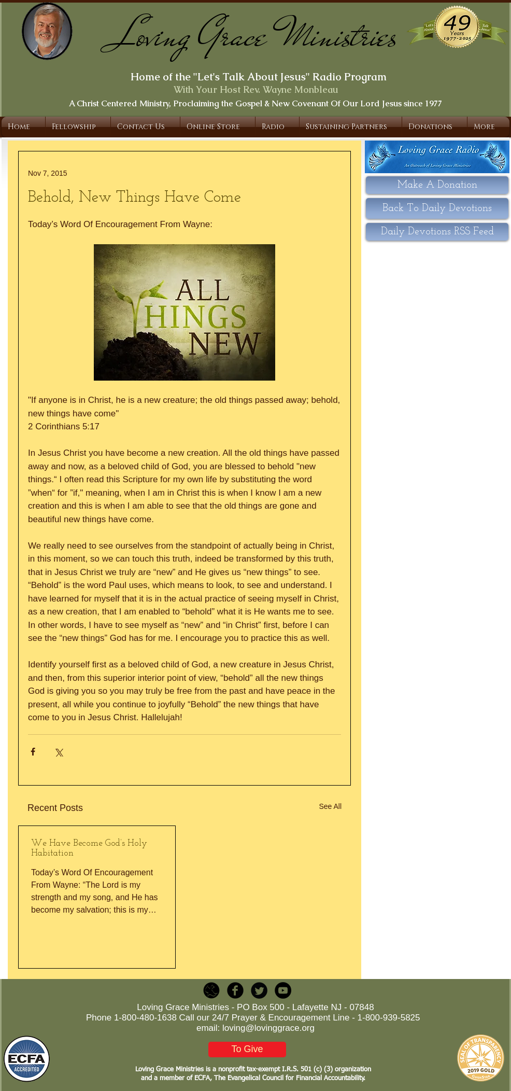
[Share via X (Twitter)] (58, 752)
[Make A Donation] (437, 185)
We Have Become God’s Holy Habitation (89, 848)
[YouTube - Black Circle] (283, 990)
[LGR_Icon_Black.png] (211, 990)
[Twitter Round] (259, 990)
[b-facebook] (235, 990)
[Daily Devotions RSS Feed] (437, 232)
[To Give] (247, 1049)
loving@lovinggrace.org (268, 1028)
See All (330, 806)
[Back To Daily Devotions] (437, 208)
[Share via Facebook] (33, 752)
